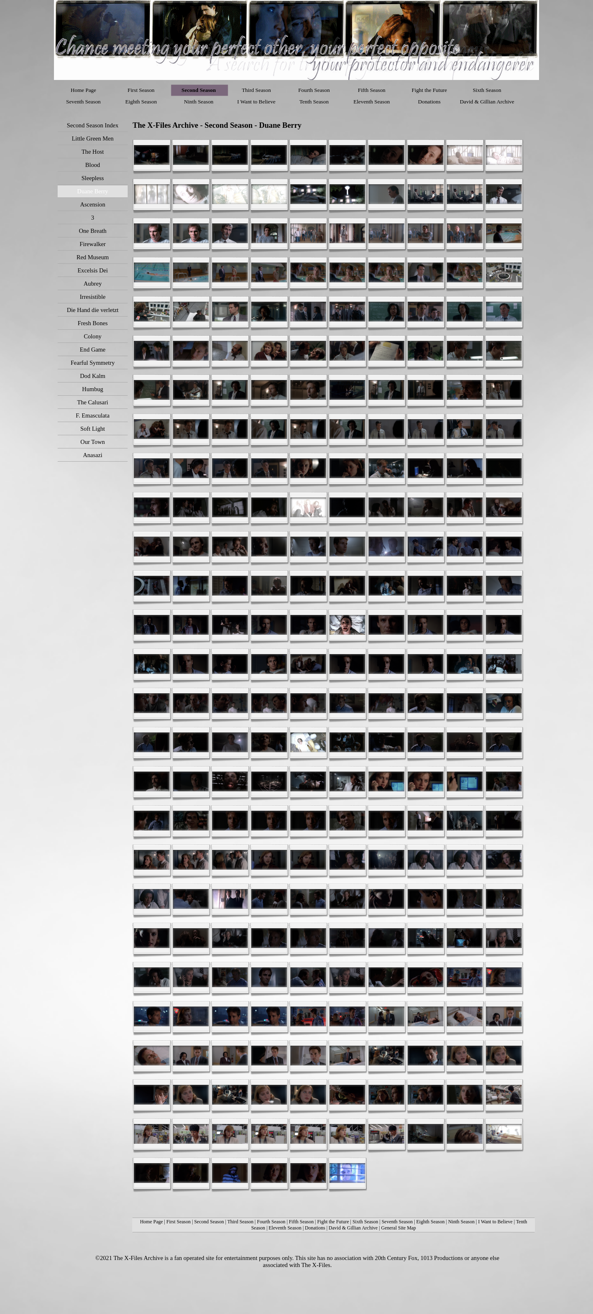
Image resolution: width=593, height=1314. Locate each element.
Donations (315, 1228)
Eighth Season (430, 1222)
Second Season (209, 1222)
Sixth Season (365, 1222)
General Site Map (398, 1228)
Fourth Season (271, 1222)
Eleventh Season (284, 1228)
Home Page (151, 1222)
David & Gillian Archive (353, 1228)
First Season (178, 1222)
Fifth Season (301, 1222)
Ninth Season (461, 1222)
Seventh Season (397, 1222)
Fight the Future (333, 1222)
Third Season (240, 1222)
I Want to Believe (495, 1222)
